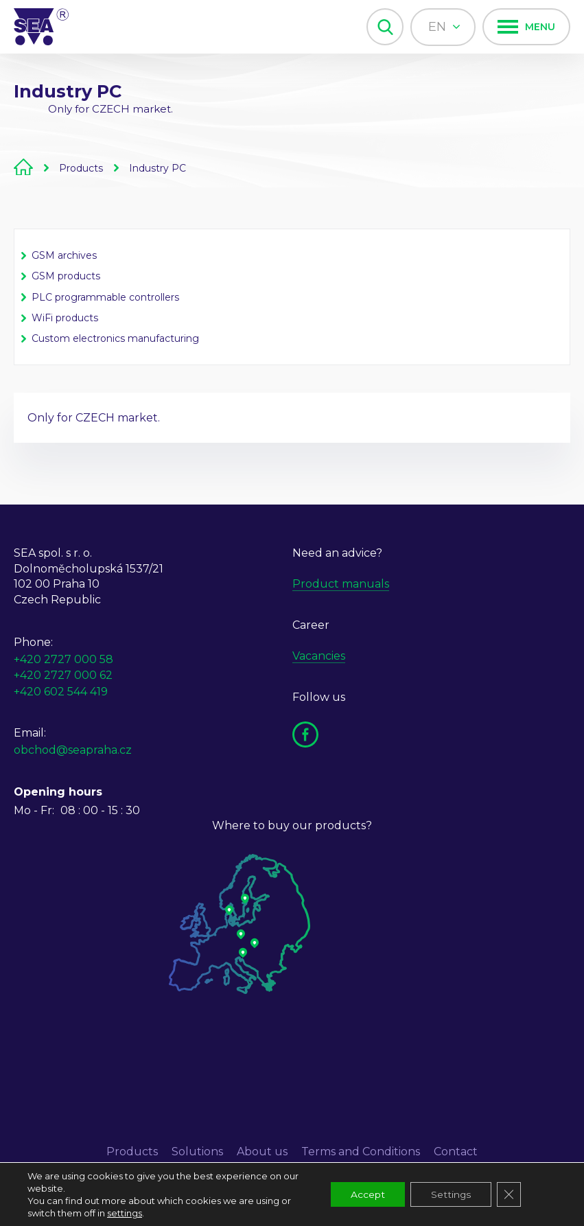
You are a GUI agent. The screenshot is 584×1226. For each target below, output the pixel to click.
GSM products (66, 276)
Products (81, 168)
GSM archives (64, 255)
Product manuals (340, 583)
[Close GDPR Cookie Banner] (508, 1194)
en (444, 26)
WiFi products (65, 318)
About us (262, 1151)
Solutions (197, 1151)
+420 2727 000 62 (63, 675)
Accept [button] (366, 1194)
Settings (450, 1194)
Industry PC (157, 168)
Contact (456, 1151)
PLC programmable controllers (105, 297)
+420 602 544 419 (61, 691)
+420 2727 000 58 (63, 659)
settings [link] (124, 1212)
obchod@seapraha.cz (73, 749)
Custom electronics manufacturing (115, 338)
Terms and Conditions (360, 1151)
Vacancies (318, 655)
